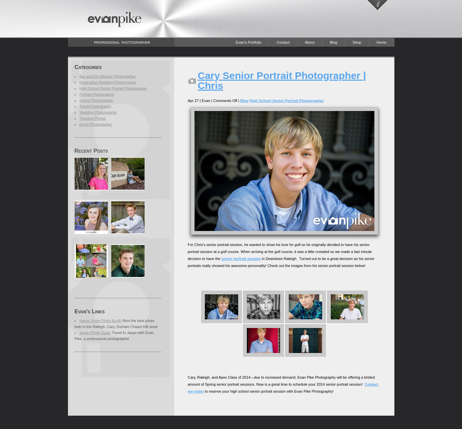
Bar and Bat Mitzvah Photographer (108, 76)
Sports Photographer (97, 100)
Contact (283, 42)
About (309, 42)
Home (381, 42)
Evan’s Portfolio (248, 42)
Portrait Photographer (97, 94)
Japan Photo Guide (95, 333)
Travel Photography (96, 106)
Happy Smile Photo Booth (101, 321)
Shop (356, 42)
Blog (333, 42)
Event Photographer (96, 124)
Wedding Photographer (98, 112)
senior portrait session (241, 259)
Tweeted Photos (93, 118)
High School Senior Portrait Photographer (113, 88)
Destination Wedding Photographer (108, 82)
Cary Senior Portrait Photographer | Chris (282, 80)
